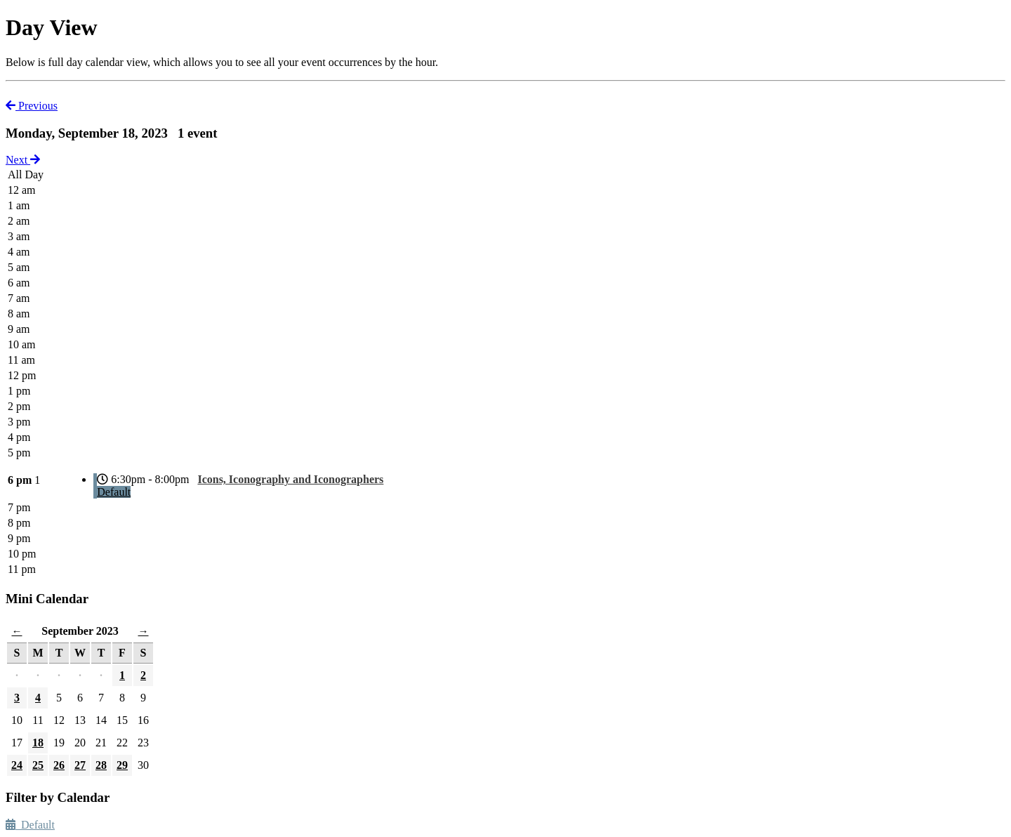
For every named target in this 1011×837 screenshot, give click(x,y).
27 (80, 765)
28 (101, 765)
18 (38, 743)
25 (38, 765)
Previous (32, 106)
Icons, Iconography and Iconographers (290, 479)
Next (23, 160)
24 (16, 765)
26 (59, 765)
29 (122, 765)
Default (114, 492)
